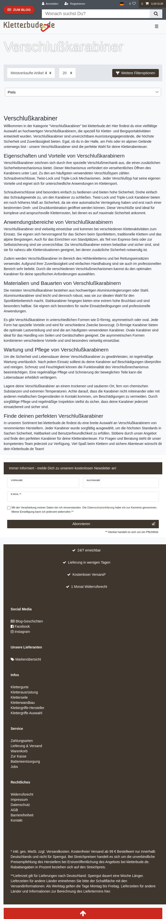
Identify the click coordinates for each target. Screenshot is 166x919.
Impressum (19, 800)
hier (107, 891)
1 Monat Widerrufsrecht (89, 587)
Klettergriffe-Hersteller (27, 708)
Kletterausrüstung (24, 692)
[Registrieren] (75, 4)
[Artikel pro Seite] (67, 73)
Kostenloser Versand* (89, 574)
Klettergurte (19, 687)
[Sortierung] (31, 73)
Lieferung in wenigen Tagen (89, 562)
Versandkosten (57, 851)
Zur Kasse (19, 756)
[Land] (121, 4)
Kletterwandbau (23, 703)
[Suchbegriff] (96, 13)
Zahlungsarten (22, 741)
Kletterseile (19, 697)
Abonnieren (113, 524)
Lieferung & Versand (26, 746)
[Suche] (156, 13)
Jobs (14, 767)
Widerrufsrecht (22, 794)
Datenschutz (20, 805)
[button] (135, 73)
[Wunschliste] (132, 4)
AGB (14, 810)
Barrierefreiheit (22, 815)
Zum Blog (19, 11)
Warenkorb (19, 751)
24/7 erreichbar (89, 550)
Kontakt (16, 820)
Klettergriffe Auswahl (26, 713)
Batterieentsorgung (25, 761)
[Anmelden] (50, 4)
